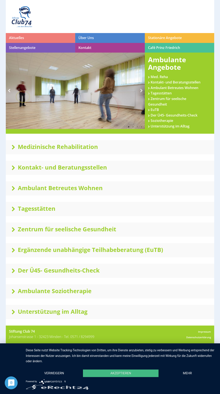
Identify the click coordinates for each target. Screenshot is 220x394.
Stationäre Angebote (165, 37)
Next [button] (141, 91)
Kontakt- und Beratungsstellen (174, 82)
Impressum (204, 331)
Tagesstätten (160, 93)
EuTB (153, 109)
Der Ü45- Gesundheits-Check (172, 115)
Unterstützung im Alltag (168, 126)
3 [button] (137, 127)
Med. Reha (158, 76)
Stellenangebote (22, 47)
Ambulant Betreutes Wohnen (173, 87)
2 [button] (133, 127)
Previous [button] (9, 91)
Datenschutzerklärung (198, 337)
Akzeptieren (120, 373)
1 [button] (129, 127)
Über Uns (86, 37)
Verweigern (54, 373)
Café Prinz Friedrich (164, 47)
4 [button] (141, 127)
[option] (75, 91)
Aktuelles (16, 37)
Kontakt (84, 47)
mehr (187, 373)
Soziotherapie (160, 120)
